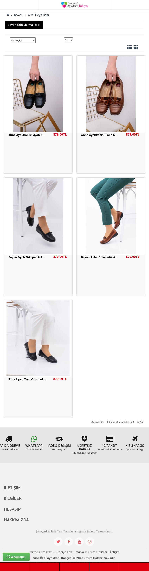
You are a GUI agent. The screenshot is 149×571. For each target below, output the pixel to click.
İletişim (114, 558)
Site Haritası (98, 558)
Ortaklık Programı (41, 558)
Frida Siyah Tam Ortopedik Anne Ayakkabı (37, 379)
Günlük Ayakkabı (38, 15)
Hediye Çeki (64, 558)
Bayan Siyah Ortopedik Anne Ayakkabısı (36, 257)
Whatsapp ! (16, 556)
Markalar (81, 558)
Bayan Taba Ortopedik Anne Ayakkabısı (109, 257)
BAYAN (18, 15)
